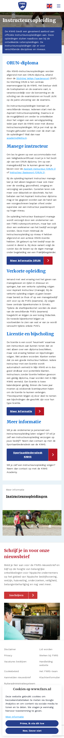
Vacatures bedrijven (15, 661)
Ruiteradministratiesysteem (19, 683)
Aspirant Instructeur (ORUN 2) (40, 168)
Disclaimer (10, 649)
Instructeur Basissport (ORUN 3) (27, 172)
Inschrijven (16, 595)
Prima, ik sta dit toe (32, 723)
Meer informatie (21, 411)
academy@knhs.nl (17, 138)
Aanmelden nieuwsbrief (17, 677)
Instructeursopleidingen (26, 496)
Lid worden (45, 649)
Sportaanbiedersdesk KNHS (27, 454)
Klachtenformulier (49, 677)
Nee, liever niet (32, 730)
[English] (48, 6)
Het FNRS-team (48, 671)
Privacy (8, 655)
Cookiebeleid (11, 671)
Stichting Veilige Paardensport (32, 78)
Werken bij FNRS (48, 655)
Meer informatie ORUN (25, 260)
